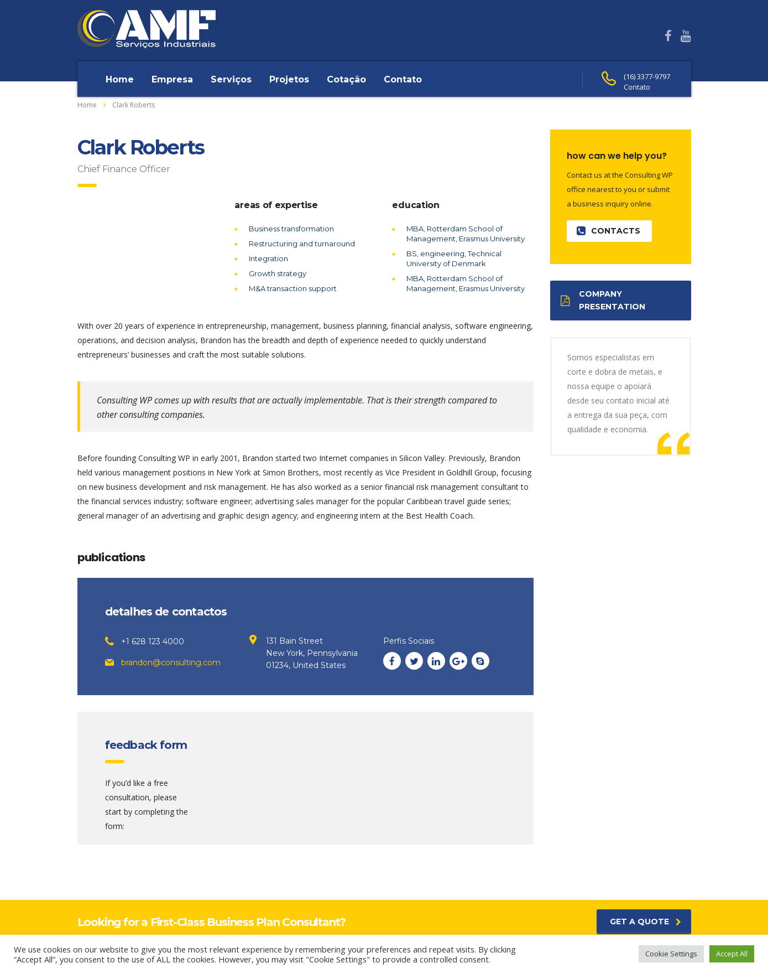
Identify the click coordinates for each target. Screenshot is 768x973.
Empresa (172, 79)
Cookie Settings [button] (671, 954)
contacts (608, 231)
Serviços (231, 79)
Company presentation (603, 300)
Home (120, 79)
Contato (403, 79)
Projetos (289, 79)
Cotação (346, 79)
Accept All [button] (732, 954)
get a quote (645, 922)
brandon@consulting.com (171, 662)
